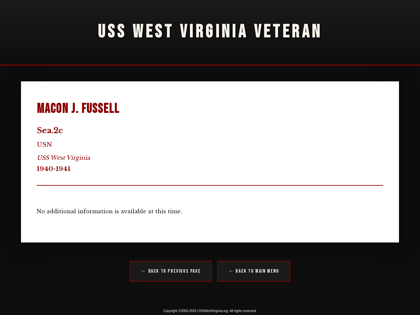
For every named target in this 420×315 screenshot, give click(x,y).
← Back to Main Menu (253, 271)
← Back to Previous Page (171, 271)
